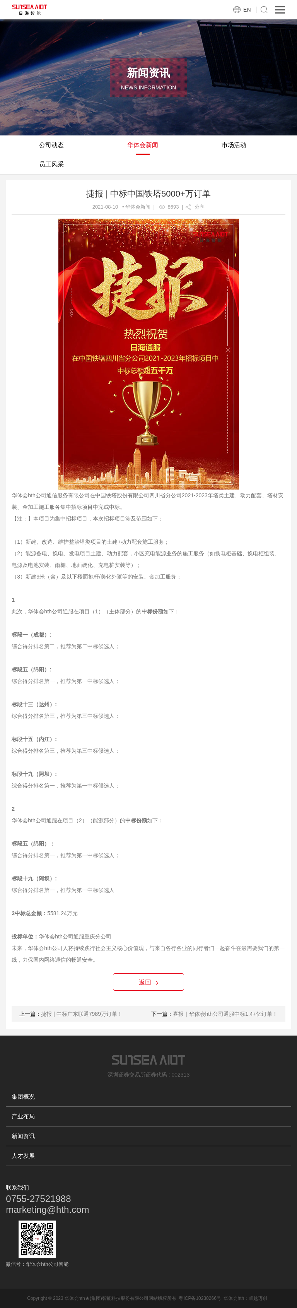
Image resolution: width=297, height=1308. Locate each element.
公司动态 (51, 145)
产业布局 (23, 1116)
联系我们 (17, 1187)
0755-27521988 (38, 1198)
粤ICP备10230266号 (200, 1298)
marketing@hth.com (47, 1209)
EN (247, 10)
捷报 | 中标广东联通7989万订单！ (82, 1014)
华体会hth (234, 1298)
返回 (148, 982)
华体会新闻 (142, 145)
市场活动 (234, 145)
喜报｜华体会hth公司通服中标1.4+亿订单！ (225, 1014)
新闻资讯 (23, 1136)
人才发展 (23, 1155)
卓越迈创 (258, 1298)
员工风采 (51, 164)
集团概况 (23, 1096)
